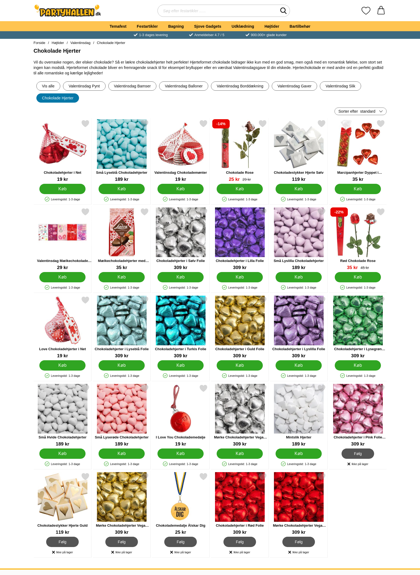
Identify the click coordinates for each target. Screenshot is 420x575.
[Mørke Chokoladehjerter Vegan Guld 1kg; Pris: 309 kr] (121, 504)
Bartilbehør (300, 26)
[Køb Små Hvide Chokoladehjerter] (62, 453)
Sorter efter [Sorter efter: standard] (357, 111)
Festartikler (147, 26)
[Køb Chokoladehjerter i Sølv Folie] (180, 277)
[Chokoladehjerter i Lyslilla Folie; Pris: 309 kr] (299, 327)
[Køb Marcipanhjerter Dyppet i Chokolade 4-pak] (357, 189)
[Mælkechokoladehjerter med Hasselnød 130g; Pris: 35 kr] (121, 239)
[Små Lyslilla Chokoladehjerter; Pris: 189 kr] (299, 239)
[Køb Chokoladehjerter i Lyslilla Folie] (299, 365)
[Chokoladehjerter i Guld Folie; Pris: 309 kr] (240, 327)
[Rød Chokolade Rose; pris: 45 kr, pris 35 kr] (358, 239)
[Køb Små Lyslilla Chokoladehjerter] (299, 277)
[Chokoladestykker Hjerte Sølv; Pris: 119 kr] (299, 151)
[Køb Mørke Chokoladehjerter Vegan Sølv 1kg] (239, 453)
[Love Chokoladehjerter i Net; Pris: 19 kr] (62, 327)
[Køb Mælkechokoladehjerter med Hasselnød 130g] (121, 277)
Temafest (118, 26)
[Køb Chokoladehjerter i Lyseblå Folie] (121, 365)
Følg (358, 454)
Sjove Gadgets (207, 26)
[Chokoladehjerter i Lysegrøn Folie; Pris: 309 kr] (358, 327)
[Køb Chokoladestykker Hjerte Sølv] (299, 189)
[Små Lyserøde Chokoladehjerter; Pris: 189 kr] (121, 415)
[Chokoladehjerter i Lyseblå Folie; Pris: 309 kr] (121, 327)
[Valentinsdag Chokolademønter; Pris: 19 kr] (181, 151)
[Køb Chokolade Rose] (239, 189)
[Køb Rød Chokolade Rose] (357, 277)
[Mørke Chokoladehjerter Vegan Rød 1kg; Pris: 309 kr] (299, 504)
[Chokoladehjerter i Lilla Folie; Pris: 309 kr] (240, 239)
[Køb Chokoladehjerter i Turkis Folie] (180, 365)
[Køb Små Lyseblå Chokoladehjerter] (121, 189)
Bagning (176, 26)
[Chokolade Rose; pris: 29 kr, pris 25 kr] (240, 151)
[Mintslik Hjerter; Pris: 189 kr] (299, 415)
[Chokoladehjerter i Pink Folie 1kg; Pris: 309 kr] (358, 415)
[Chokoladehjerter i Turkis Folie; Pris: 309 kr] (181, 327)
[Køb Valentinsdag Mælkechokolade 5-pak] (62, 277)
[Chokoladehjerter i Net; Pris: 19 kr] (62, 151)
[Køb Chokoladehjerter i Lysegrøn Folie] (357, 365)
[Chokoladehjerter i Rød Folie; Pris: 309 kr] (240, 504)
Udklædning (243, 26)
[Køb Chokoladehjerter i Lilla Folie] (239, 277)
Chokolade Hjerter (111, 43)
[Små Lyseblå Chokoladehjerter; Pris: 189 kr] (121, 151)
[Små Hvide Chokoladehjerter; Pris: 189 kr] (62, 415)
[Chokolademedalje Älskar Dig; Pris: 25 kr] (181, 504)
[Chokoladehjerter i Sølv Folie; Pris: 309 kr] (181, 239)
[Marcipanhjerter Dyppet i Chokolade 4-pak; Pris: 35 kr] (358, 151)
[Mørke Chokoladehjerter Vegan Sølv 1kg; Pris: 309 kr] (240, 415)
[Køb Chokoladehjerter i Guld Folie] (239, 365)
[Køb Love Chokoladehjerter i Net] (62, 365)
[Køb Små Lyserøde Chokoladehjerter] (121, 453)
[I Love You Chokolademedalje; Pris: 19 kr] (181, 415)
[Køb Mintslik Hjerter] (299, 453)
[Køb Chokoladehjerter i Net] (62, 189)
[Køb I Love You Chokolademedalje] (180, 453)
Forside (39, 43)
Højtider (271, 26)
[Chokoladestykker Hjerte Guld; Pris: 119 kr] (62, 504)
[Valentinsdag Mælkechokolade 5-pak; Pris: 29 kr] (62, 239)
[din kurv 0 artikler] (381, 11)
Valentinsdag (80, 43)
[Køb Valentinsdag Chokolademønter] (180, 189)
